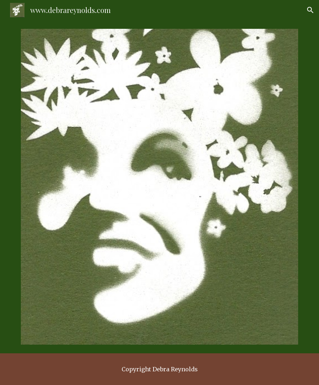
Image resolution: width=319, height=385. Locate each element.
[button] (310, 10)
